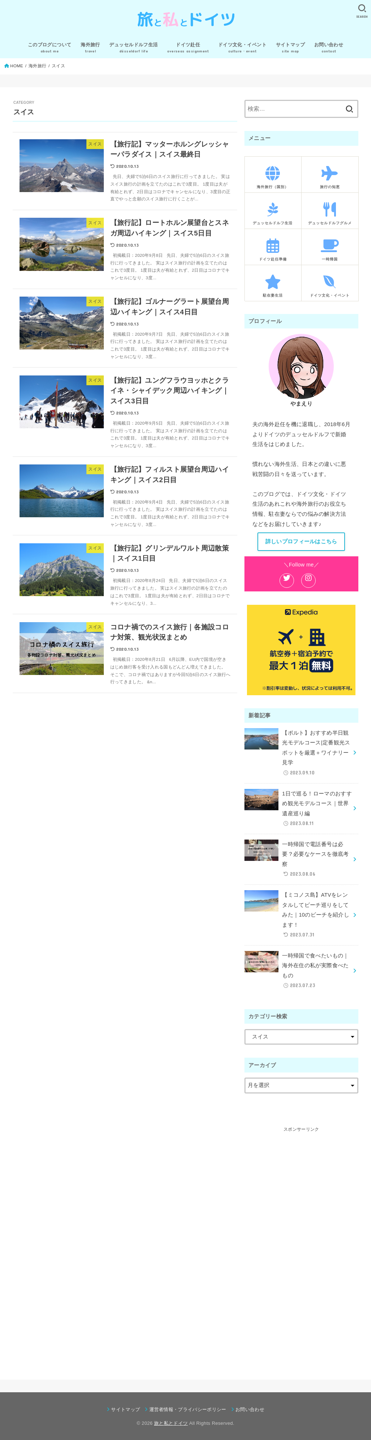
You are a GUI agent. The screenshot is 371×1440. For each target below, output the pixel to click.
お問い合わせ (249, 1409)
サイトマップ (125, 1409)
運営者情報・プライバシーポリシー (187, 1409)
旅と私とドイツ (171, 1423)
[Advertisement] (301, 1242)
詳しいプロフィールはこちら (301, 541)
